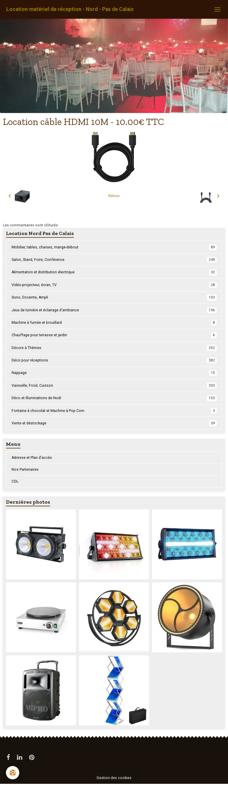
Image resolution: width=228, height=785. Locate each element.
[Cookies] (12, 772)
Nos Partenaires (25, 469)
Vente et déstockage (114, 423)
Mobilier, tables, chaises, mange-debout (114, 247)
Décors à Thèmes (114, 348)
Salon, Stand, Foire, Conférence (114, 260)
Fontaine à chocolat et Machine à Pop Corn (114, 411)
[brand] (70, 9)
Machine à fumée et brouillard (114, 323)
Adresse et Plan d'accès (32, 458)
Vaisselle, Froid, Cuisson (114, 385)
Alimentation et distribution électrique (114, 272)
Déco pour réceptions (114, 360)
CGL (15, 481)
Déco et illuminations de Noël (114, 398)
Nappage (114, 373)
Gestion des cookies (114, 778)
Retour (114, 196)
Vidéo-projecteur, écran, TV (114, 285)
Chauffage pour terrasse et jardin (114, 335)
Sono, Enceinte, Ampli (114, 297)
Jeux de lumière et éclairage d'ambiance (114, 310)
